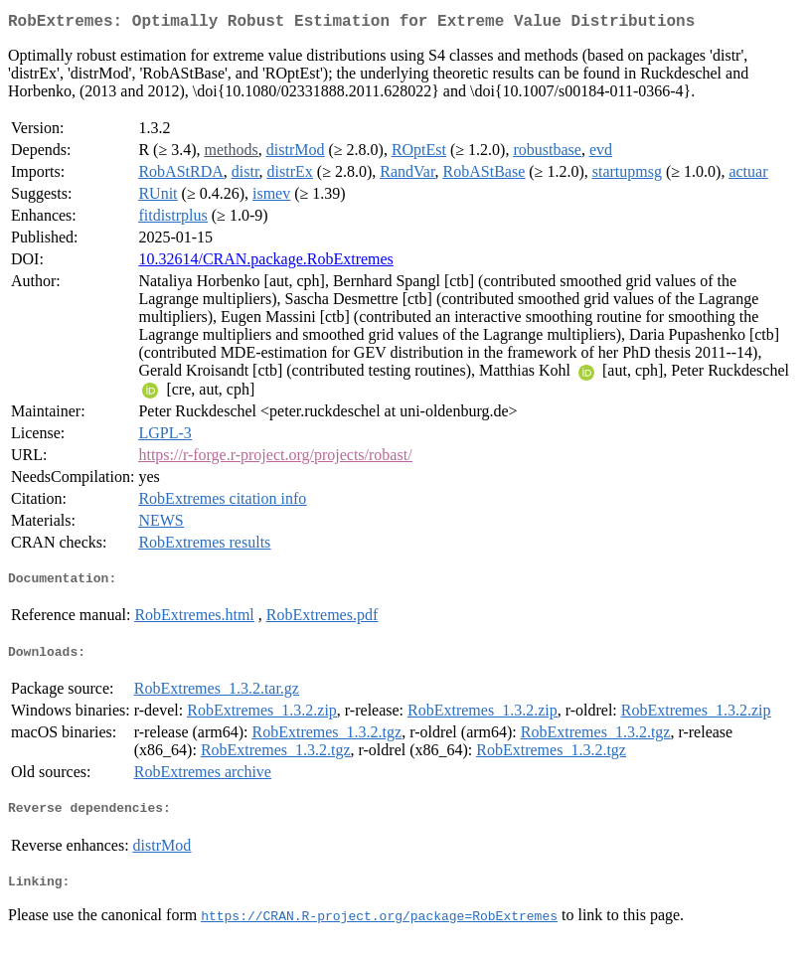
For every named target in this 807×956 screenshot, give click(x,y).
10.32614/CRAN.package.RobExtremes (265, 262)
